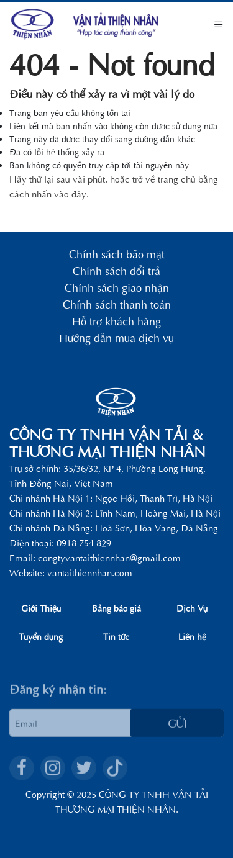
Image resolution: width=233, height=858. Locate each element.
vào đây (70, 193)
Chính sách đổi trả (116, 271)
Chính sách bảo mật (117, 255)
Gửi (177, 732)
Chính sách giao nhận (117, 288)
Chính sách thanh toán (117, 305)
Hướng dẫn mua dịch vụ (116, 338)
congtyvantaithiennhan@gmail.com (109, 557)
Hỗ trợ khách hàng (116, 322)
